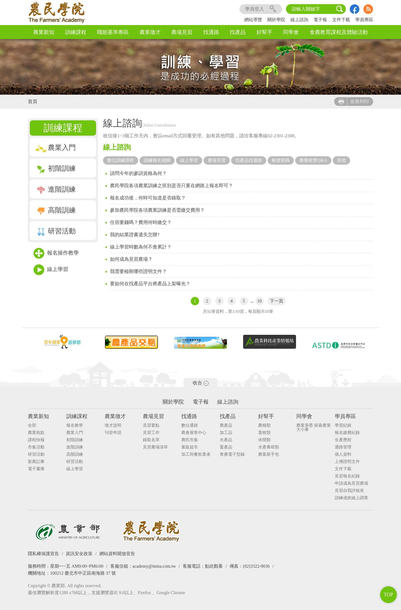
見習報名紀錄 (347, 476)
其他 (341, 160)
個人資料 (343, 454)
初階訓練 (55, 168)
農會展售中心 (193, 433)
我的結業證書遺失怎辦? (135, 234)
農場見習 (181, 32)
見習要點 (151, 425)
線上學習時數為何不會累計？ (141, 247)
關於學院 (276, 19)
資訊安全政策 (79, 553)
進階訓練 (55, 189)
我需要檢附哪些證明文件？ (138, 271)
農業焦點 (36, 433)
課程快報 (36, 440)
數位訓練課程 (120, 160)
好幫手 (264, 32)
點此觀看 (214, 566)
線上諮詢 (299, 19)
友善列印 (353, 101)
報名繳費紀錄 (347, 433)
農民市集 (189, 440)
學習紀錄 (343, 425)
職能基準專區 (113, 32)
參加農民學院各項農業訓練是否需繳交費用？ (157, 210)
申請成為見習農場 (351, 483)
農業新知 (43, 32)
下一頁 (276, 301)
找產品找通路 (248, 160)
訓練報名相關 (157, 160)
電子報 (320, 19)
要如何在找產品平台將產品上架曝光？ (150, 283)
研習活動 (55, 231)
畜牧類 (264, 433)
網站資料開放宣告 (117, 553)
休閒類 (264, 440)
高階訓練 (55, 210)
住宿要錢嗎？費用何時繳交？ (141, 222)
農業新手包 (268, 454)
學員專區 (364, 19)
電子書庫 (36, 469)
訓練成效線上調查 (351, 498)
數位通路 (189, 425)
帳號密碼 (281, 160)
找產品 (238, 32)
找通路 (211, 32)
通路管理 (343, 447)
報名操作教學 (56, 253)
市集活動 (36, 447)
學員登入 (261, 9)
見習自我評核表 (349, 491)
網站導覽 (253, 19)
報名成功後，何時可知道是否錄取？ (148, 198)
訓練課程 (75, 32)
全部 (32, 425)
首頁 (32, 101)
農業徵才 (150, 32)
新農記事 (36, 462)
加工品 (226, 433)
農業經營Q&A (313, 160)
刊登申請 (113, 433)
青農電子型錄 (232, 454)
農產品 (226, 425)
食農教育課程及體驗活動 (339, 32)
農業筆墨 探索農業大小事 (313, 427)
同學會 (291, 32)
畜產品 (226, 447)
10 (259, 301)
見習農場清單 (155, 447)
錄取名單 (151, 440)
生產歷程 (343, 440)
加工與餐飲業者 (196, 454)
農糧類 (264, 425)
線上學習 (50, 269)
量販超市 (189, 447)
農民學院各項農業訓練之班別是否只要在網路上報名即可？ (171, 185)
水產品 (226, 440)
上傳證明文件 (347, 462)
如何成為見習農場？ (131, 259)
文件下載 (341, 19)
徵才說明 (113, 425)
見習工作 (151, 433)
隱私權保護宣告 (43, 553)
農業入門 (55, 147)
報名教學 (74, 425)
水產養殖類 (268, 447)
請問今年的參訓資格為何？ (138, 173)
